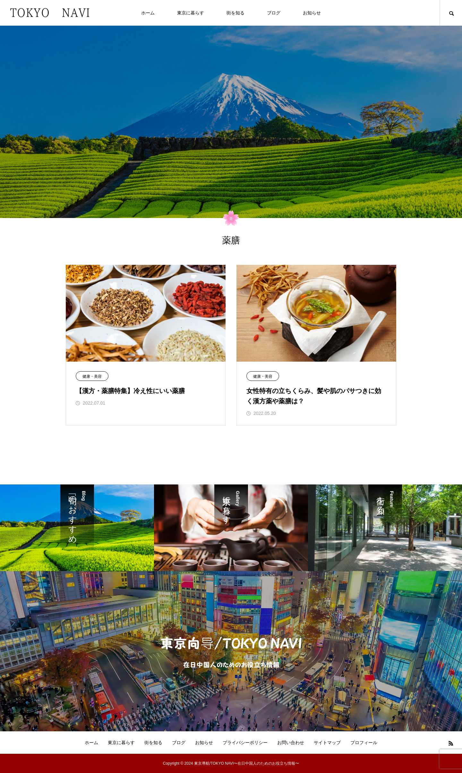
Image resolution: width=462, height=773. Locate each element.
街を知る (235, 12)
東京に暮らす (190, 12)
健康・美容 (92, 376)
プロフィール (363, 742)
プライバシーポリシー (245, 742)
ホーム (148, 12)
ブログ (273, 12)
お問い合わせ (290, 742)
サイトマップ (327, 742)
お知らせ (312, 12)
